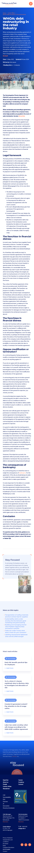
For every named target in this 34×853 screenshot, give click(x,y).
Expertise (5, 780)
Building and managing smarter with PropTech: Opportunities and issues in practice (15, 628)
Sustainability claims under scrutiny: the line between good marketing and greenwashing (15, 622)
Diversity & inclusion (8, 808)
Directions (5, 822)
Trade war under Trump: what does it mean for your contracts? (15, 633)
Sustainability (7, 797)
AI (3, 804)
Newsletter (6, 788)
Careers (20, 780)
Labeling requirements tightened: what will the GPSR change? (15, 637)
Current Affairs (11, 13)
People (5, 784)
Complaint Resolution (8, 847)
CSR (4, 795)
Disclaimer (5, 843)
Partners (5, 801)
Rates (4, 845)
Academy (21, 782)
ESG (4, 799)
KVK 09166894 (6, 849)
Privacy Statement (8, 838)
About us (5, 782)
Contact (14, 758)
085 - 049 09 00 (22, 826)
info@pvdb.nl (21, 828)
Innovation (6, 806)
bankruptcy (22, 473)
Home (4, 13)
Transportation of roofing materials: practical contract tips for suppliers (16, 617)
